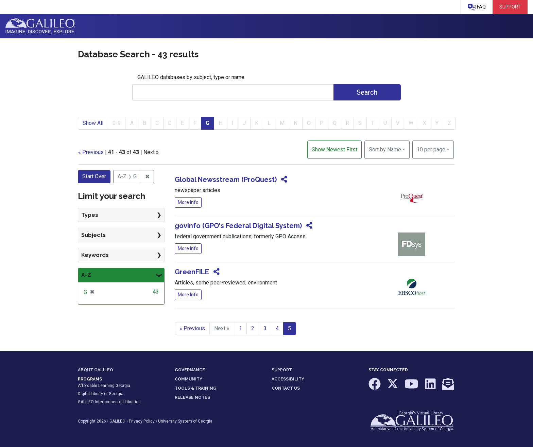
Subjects (93, 235)
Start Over (94, 176)
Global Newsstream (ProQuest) (226, 179)
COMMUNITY (188, 379)
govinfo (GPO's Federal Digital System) (238, 226)
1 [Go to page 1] (240, 328)
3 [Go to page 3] (264, 328)
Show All (93, 123)
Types (89, 215)
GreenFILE (192, 272)
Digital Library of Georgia (100, 393)
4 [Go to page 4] (277, 328)
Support (510, 7)
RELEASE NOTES (192, 397)
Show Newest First (334, 149)
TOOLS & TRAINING (196, 388)
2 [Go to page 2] (252, 328)
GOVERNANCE (190, 370)
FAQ (477, 7)
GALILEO (117, 421)
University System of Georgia (185, 421)
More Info (188, 202)
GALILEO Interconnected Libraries (109, 401)
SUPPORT (282, 370)
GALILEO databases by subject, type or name (190, 77)
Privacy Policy (142, 421)
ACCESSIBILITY (288, 379)
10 (431, 149)
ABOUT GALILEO (95, 370)
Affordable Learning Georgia (104, 385)
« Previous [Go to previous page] (192, 328)
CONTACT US (286, 388)
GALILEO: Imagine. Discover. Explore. (40, 26)
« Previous (91, 152)
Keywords (95, 255)
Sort (385, 149)
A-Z (86, 275)
